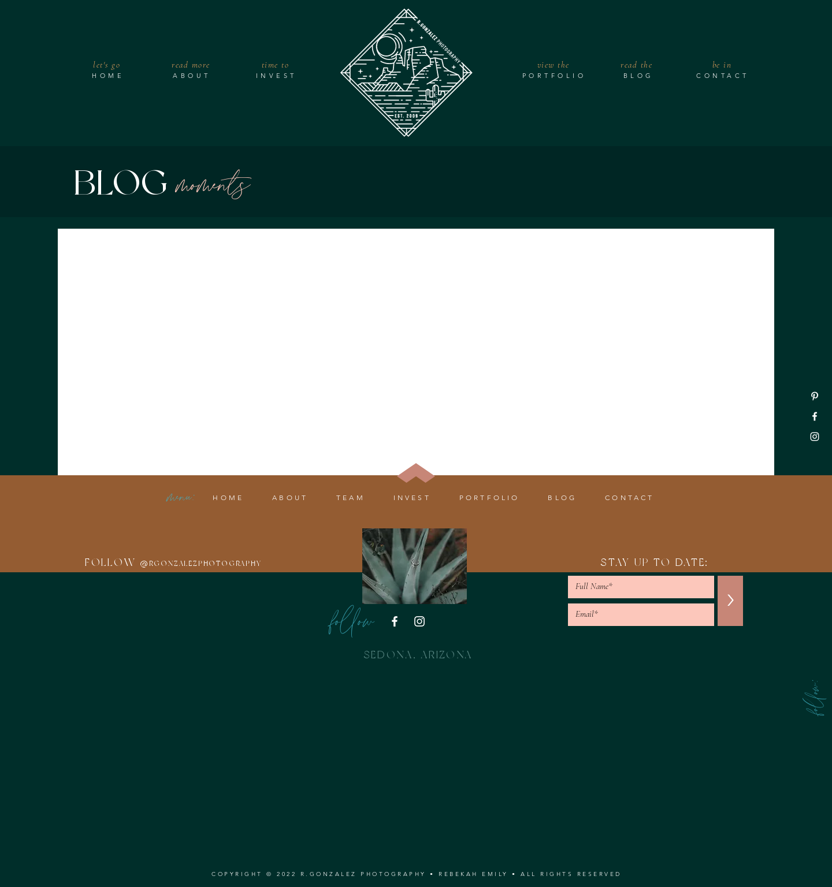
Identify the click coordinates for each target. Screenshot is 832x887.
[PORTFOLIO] (555, 75)
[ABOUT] (193, 75)
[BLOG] (639, 75)
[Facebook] (814, 416)
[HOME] (109, 75)
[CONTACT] (724, 75)
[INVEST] (277, 75)
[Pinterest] (814, 396)
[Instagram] (814, 436)
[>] (730, 601)
